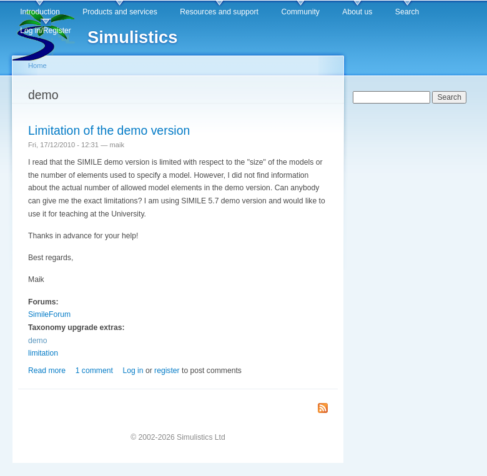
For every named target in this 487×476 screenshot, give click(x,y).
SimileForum (49, 314)
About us (357, 11)
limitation (43, 353)
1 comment (94, 370)
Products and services (119, 11)
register (167, 370)
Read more (47, 370)
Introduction (40, 11)
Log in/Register (45, 30)
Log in (132, 370)
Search (407, 11)
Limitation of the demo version (109, 130)
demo (37, 340)
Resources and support (219, 11)
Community (300, 11)
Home (37, 65)
